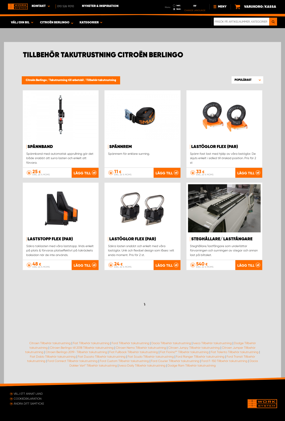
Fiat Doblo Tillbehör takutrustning (53, 356)
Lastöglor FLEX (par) (214, 147)
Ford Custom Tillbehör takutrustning (124, 361)
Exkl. (179, 9)
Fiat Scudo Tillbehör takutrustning (151, 356)
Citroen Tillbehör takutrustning (50, 343)
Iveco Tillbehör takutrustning (212, 343)
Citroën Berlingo (36, 80)
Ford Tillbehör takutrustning (130, 343)
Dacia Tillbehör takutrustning (171, 343)
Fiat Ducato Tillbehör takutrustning (101, 356)
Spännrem (120, 147)
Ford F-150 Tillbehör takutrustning (224, 361)
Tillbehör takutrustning (101, 80)
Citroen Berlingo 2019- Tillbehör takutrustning (76, 352)
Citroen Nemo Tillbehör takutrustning (141, 347)
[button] (247, 79)
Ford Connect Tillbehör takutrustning (73, 361)
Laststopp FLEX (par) (50, 239)
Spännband (40, 147)
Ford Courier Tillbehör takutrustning (175, 361)
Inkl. (179, 6)
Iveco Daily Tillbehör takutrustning (142, 365)
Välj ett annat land (28, 393)
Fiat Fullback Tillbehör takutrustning (133, 352)
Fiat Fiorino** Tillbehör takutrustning (184, 352)
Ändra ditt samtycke (29, 403)
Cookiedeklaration (28, 398)
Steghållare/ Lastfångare (222, 239)
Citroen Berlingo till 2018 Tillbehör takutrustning (82, 347)
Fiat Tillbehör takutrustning (91, 343)
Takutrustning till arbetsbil (66, 80)
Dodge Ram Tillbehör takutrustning (192, 365)
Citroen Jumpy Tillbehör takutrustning (194, 347)
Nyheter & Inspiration (100, 6)
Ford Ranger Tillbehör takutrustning (200, 356)
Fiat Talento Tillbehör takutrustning (234, 352)
